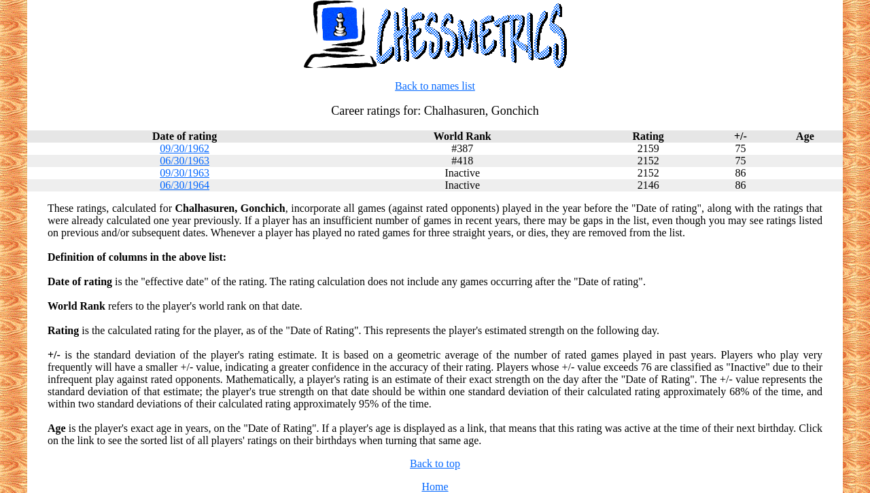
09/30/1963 (184, 173)
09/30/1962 (184, 148)
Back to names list (435, 86)
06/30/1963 (184, 160)
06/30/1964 (184, 185)
